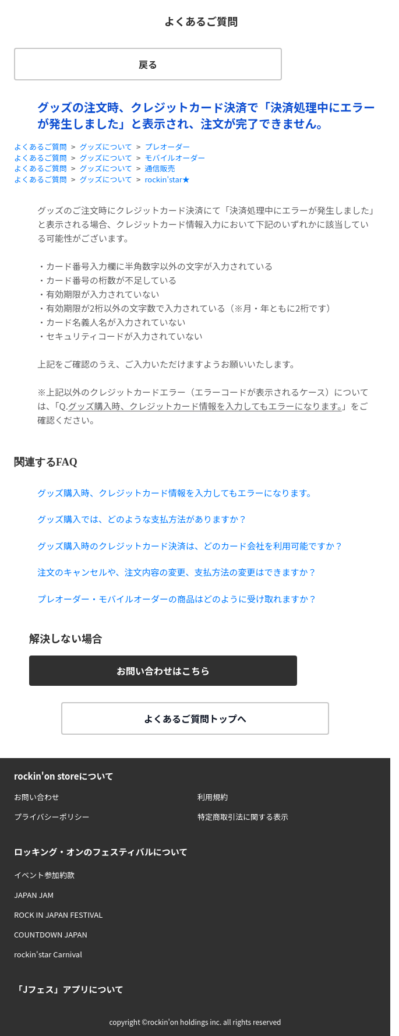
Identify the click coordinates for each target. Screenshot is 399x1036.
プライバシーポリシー (52, 816)
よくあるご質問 (40, 147)
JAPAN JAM (34, 894)
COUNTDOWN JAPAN (50, 934)
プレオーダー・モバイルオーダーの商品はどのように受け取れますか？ (177, 599)
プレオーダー (167, 147)
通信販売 (159, 168)
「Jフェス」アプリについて (68, 989)
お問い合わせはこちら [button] (163, 671)
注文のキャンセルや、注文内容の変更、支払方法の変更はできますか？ (177, 572)
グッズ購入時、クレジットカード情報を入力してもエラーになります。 (205, 406)
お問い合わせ (36, 796)
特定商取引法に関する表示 (242, 816)
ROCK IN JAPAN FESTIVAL (58, 914)
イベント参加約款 (44, 874)
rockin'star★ (166, 179)
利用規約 (212, 796)
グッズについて (105, 147)
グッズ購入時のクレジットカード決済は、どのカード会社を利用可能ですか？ (190, 546)
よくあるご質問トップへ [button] (195, 718)
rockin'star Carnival (48, 954)
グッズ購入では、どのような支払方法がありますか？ (142, 519)
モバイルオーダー (174, 158)
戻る (148, 64)
